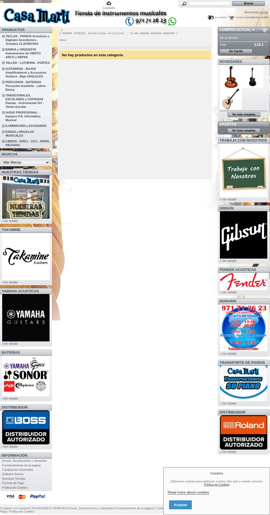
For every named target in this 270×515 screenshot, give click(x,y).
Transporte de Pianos (242, 362)
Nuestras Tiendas (14, 478)
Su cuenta (221, 17)
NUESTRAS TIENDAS (20, 172)
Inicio (62, 41)
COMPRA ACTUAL (235, 30)
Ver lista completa (243, 114)
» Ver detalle (228, 199)
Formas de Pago (13, 483)
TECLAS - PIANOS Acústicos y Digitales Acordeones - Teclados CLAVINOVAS (27, 39)
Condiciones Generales (17, 469)
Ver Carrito (236, 51)
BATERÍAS (11, 352)
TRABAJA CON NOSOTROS (243, 140)
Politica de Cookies (15, 487)
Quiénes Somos (12, 474)
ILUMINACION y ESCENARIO (26, 125)
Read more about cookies (188, 492)
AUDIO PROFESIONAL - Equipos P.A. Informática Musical (23, 116)
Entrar (264, 12)
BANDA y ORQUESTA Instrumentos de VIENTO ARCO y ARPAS (23, 53)
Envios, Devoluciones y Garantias (24, 460)
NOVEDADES (231, 61)
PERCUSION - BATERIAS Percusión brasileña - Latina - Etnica (26, 85)
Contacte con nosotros (15, 508)
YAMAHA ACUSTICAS (20, 291)
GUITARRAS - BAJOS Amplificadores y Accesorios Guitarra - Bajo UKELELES (26, 72)
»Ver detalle (10, 220)
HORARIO (228, 301)
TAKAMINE (11, 230)
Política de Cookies (216, 484)
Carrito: (239, 17)
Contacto (109, 8)
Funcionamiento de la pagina (21, 465)
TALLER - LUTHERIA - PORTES (27, 62)
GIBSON (227, 208)
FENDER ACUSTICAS (238, 270)
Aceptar (180, 505)
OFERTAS (228, 124)
